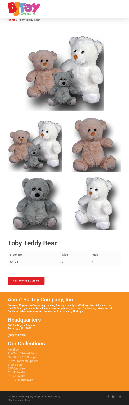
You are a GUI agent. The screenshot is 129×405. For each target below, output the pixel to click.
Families (13, 349)
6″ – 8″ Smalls (16, 372)
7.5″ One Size (16, 368)
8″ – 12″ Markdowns (20, 380)
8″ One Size (15, 364)
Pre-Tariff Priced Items (23, 353)
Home (12, 19)
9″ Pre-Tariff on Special (23, 361)
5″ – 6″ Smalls (16, 376)
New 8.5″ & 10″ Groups (22, 357)
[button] (119, 9)
